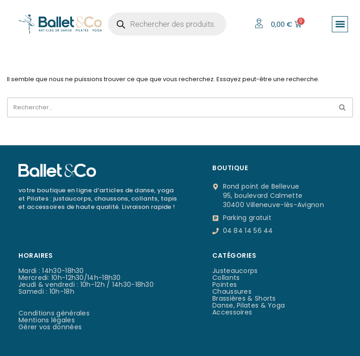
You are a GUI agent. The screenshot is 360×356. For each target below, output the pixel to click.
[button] (340, 24)
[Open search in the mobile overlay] (167, 24)
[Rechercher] (169, 107)
